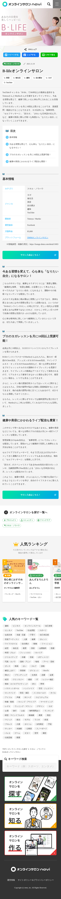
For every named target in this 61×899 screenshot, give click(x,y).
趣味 (27, 78)
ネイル (53, 693)
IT (37, 679)
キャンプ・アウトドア (27, 702)
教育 (25, 648)
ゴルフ (33, 666)
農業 (40, 715)
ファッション (47, 644)
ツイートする (12, 55)
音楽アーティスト (12, 639)
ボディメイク (43, 657)
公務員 (29, 729)
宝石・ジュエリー (46, 688)
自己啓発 (48, 626)
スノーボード (41, 729)
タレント (43, 639)
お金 (23, 711)
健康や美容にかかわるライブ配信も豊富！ (28, 161)
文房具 (34, 675)
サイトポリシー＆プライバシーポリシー (36, 880)
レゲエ (7, 706)
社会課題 (31, 630)
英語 (48, 715)
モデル (27, 720)
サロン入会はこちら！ (38, 255)
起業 (51, 675)
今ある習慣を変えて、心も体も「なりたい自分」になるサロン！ (32, 146)
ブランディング (21, 675)
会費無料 (42, 648)
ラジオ (37, 720)
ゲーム (17, 733)
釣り (34, 684)
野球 (42, 684)
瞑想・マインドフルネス (14, 715)
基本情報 (13, 137)
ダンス (7, 666)
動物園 (31, 715)
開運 (18, 737)
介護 (18, 724)
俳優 (23, 657)
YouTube (8, 83)
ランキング (49, 711)
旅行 (15, 711)
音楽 (32, 657)
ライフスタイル (11, 644)
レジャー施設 (48, 679)
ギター (27, 733)
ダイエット (34, 670)
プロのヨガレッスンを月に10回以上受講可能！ (30, 154)
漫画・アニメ (25, 662)
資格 (43, 666)
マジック (8, 720)
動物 (35, 644)
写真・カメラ (10, 662)
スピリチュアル (42, 697)
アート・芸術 (48, 662)
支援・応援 (21, 635)
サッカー (8, 729)
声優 (18, 697)
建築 (30, 679)
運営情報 (11, 880)
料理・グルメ (10, 653)
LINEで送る (48, 55)
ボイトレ (28, 724)
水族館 (19, 729)
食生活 (16, 78)
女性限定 (39, 724)
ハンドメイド (29, 688)
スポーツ (42, 630)
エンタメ (8, 630)
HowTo (46, 670)
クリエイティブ (11, 657)
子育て (32, 635)
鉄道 (46, 720)
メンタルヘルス (40, 693)
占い (25, 666)
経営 (7, 648)
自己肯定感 (44, 635)
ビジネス (16, 626)
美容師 (22, 670)
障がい (7, 675)
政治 (18, 720)
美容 (7, 78)
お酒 (7, 711)
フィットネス (25, 653)
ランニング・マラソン (23, 706)
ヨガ (49, 78)
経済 (7, 679)
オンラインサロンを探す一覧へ (25, 512)
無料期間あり (34, 711)
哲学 (36, 733)
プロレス (8, 724)
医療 (52, 648)
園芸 (44, 733)
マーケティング (47, 702)
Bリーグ (28, 697)
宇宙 (50, 724)
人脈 (25, 639)
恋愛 (43, 675)
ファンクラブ (43, 520)
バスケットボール (12, 688)
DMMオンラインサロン (37, 237)
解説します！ (10, 670)
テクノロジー (18, 679)
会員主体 (8, 635)
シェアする (29, 55)
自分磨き (37, 78)
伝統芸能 (8, 737)
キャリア (38, 653)
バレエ (7, 733)
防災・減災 (24, 693)
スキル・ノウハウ (12, 526)
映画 (16, 666)
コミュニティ (27, 520)
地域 (37, 662)
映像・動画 (9, 702)
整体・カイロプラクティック (16, 684)
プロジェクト (10, 520)
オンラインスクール (33, 626)
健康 (33, 639)
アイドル (8, 697)
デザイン (40, 706)
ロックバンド (10, 693)
